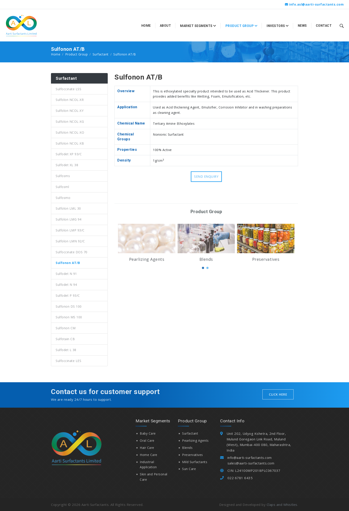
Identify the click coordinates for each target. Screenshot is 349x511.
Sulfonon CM (66, 328)
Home (146, 25)
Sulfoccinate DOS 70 (71, 252)
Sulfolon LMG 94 (68, 219)
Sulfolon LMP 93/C (70, 230)
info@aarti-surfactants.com (249, 457)
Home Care (148, 455)
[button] (203, 290)
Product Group (76, 54)
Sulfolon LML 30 (68, 208)
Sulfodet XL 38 (67, 165)
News (302, 25)
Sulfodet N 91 (66, 274)
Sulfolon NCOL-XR (70, 100)
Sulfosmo (63, 198)
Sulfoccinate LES (68, 361)
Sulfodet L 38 (66, 350)
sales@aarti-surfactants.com (250, 463)
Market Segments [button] (198, 26)
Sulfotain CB (65, 339)
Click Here (278, 394)
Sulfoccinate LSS (68, 89)
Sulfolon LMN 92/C (70, 241)
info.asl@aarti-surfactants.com (316, 4)
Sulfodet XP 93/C (69, 154)
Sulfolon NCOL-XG (70, 121)
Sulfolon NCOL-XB (70, 143)
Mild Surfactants (194, 462)
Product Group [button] (241, 26)
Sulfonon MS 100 (69, 317)
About (165, 25)
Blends (206, 281)
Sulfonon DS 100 (69, 306)
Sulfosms (63, 176)
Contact (324, 25)
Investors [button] (278, 26)
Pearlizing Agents (146, 281)
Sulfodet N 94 (66, 284)
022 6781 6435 (240, 478)
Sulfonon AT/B (68, 263)
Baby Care (148, 433)
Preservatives (266, 281)
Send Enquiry (206, 181)
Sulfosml (62, 187)
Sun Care (189, 469)
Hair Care (147, 448)
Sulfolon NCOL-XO (70, 132)
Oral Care (147, 440)
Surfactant (101, 54)
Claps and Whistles (282, 504)
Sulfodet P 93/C (68, 295)
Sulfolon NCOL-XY (69, 110)
